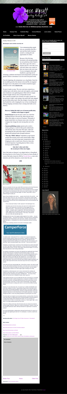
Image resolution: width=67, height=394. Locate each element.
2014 (45, 177)
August (46, 148)
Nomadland (26, 336)
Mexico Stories (32, 35)
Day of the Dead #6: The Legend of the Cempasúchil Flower (56, 120)
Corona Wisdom (36, 31)
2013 (45, 179)
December (47, 141)
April (46, 155)
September (47, 146)
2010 (45, 185)
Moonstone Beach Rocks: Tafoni (56, 87)
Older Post (35, 378)
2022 (45, 135)
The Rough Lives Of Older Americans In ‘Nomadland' (24, 318)
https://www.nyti (6, 332)
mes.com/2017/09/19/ (14, 332)
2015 (45, 175)
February (47, 159)
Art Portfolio (6, 35)
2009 (45, 186)
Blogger (44, 389)
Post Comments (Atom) (13, 381)
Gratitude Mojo (24, 31)
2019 (45, 168)
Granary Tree (13, 31)
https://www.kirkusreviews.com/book (10, 330)
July (46, 150)
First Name (45, 48)
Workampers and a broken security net (52, 161)
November (47, 143)
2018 (45, 170)
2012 (45, 181)
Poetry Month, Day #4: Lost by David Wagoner (55, 80)
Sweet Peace (58, 31)
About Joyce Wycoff (18, 35)
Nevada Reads (27, 156)
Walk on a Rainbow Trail (54, 112)
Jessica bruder (21, 336)
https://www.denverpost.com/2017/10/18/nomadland (13, 327)
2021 (45, 137)
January (46, 166)
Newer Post (6, 378)
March (46, 157)
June (46, 152)
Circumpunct (51, 72)
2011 (45, 183)
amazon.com (9, 336)
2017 (45, 172)
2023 (45, 134)
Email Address (46, 43)
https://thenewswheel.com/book (9, 324)
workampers (32, 336)
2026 (45, 132)
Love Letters (47, 31)
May (46, 154)
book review (14, 336)
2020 (45, 139)
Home (4, 31)
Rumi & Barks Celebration (54, 65)
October (46, 144)
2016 (45, 174)
